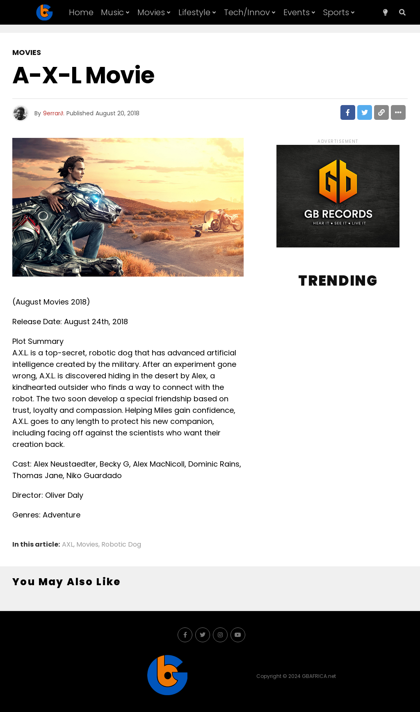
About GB (212, 38)
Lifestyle (194, 12)
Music (112, 12)
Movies (151, 12)
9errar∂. (53, 113)
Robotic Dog (121, 544)
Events (296, 12)
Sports (336, 12)
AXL (67, 544)
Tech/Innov (247, 12)
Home (81, 12)
